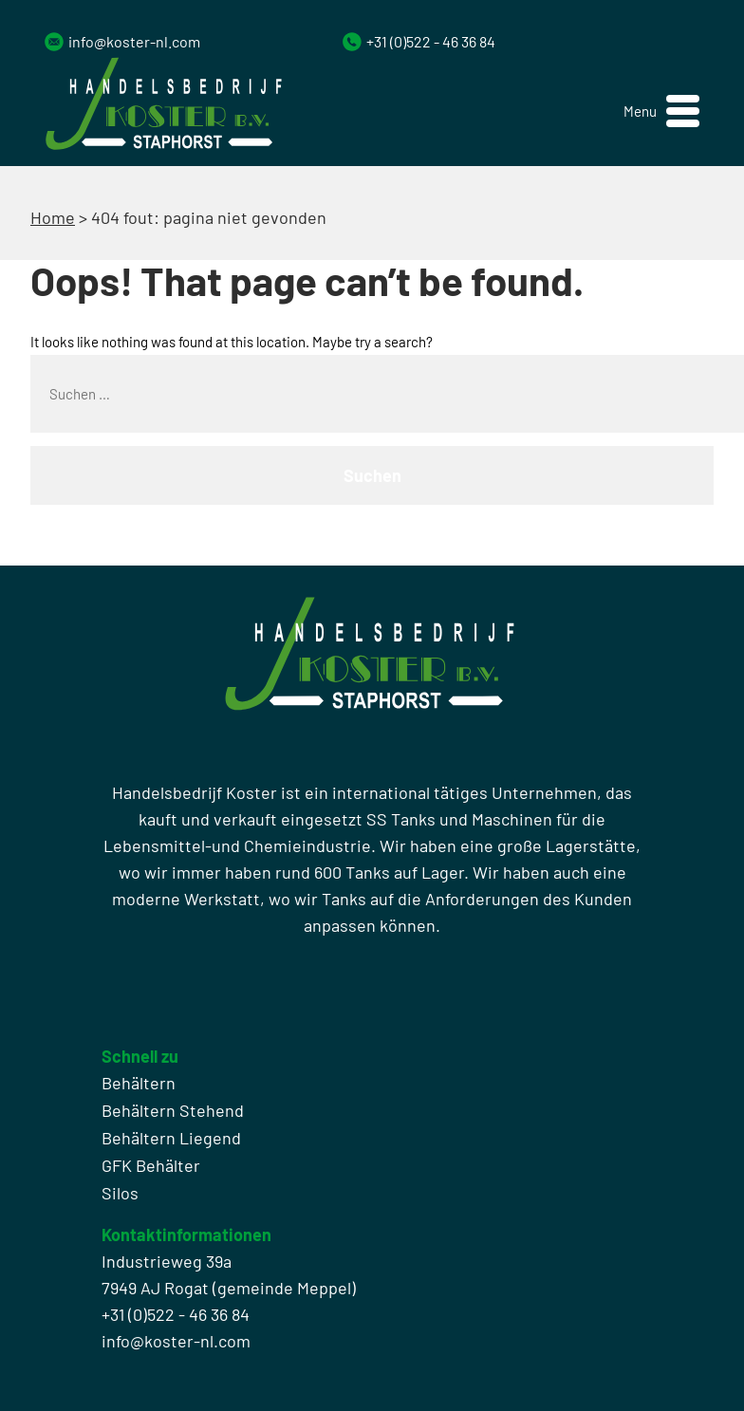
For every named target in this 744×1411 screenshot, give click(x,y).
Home (52, 217)
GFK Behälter (151, 1165)
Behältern (139, 1082)
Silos (120, 1192)
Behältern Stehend (173, 1110)
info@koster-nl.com (134, 41)
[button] (661, 111)
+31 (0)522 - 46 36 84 (430, 41)
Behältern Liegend (171, 1137)
